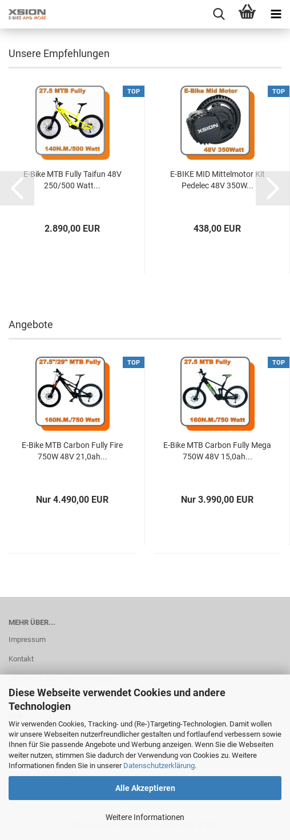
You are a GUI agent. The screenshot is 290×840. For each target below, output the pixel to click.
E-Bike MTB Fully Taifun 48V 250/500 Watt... (72, 179)
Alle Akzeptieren (145, 788)
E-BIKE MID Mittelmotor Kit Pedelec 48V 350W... (217, 179)
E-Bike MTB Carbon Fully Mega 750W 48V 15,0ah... (217, 451)
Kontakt (21, 659)
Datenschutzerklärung (159, 765)
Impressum (27, 639)
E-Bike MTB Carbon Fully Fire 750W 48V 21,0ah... (72, 451)
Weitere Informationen (145, 817)
